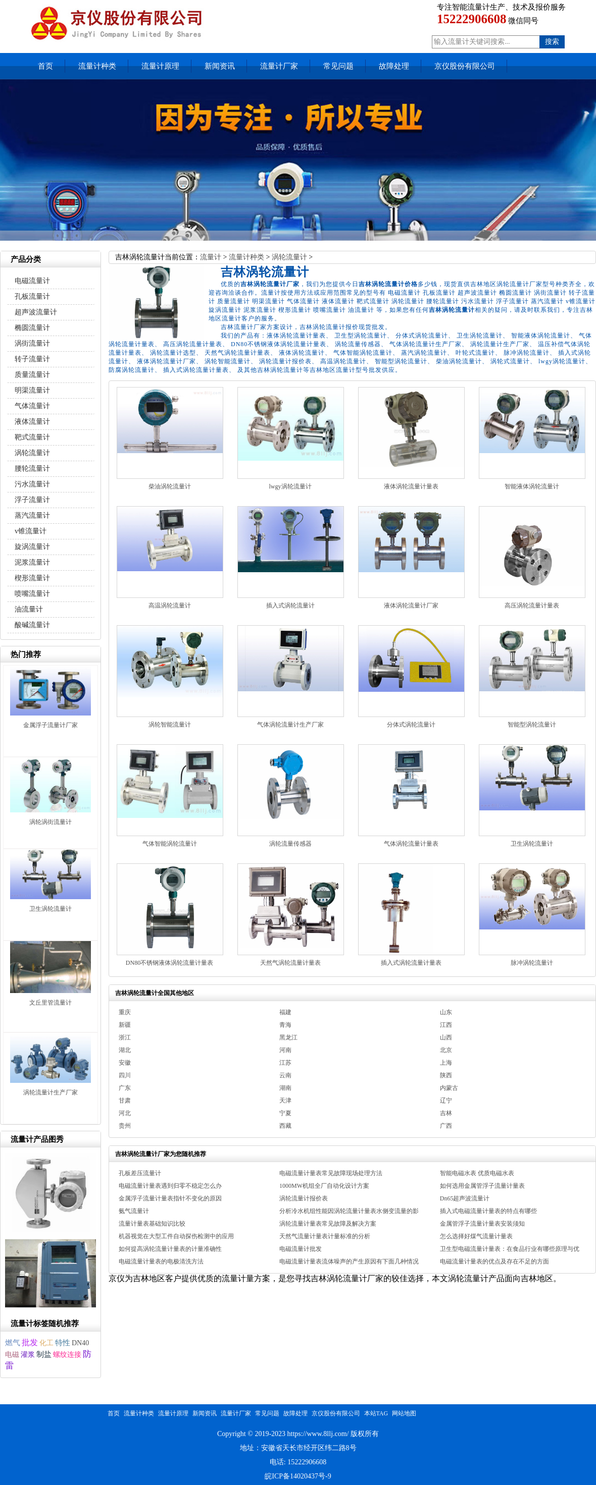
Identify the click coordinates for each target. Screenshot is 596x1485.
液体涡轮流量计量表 (411, 486)
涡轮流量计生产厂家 (50, 1092)
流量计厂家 (279, 66)
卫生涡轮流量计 (532, 843)
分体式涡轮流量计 (411, 724)
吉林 (446, 1113)
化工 (46, 1343)
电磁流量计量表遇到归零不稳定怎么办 (170, 1185)
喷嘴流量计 (32, 593)
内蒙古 (449, 1087)
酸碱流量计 (32, 625)
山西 (446, 1037)
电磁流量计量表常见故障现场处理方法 (330, 1173)
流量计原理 (160, 66)
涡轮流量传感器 (290, 843)
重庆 (125, 1012)
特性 (62, 1343)
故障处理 (394, 66)
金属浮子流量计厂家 (50, 725)
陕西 (446, 1075)
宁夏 (285, 1113)
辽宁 (446, 1100)
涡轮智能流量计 (169, 724)
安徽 (125, 1062)
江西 (446, 1024)
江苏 (285, 1062)
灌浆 (28, 1354)
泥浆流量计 (32, 562)
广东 (125, 1087)
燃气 (12, 1342)
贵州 (125, 1125)
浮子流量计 (32, 500)
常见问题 (338, 66)
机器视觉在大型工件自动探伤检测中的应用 (176, 1236)
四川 (125, 1075)
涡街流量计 (32, 343)
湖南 (285, 1087)
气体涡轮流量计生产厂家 (290, 724)
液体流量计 (32, 421)
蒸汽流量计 (32, 515)
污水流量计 (32, 484)
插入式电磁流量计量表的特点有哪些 (488, 1211)
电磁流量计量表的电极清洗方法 (161, 1261)
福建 (285, 1012)
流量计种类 (97, 66)
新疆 (125, 1024)
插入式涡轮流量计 (290, 605)
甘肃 (125, 1100)
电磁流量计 (32, 281)
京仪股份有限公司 (464, 66)
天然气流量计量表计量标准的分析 (324, 1236)
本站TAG (376, 1413)
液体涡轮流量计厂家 (411, 605)
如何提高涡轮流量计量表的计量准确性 (170, 1248)
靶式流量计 (32, 437)
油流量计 (29, 609)
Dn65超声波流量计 (465, 1198)
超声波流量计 (36, 312)
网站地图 (404, 1413)
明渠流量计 (32, 390)
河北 (125, 1113)
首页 (45, 66)
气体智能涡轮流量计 (169, 843)
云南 (285, 1075)
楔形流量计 (32, 578)
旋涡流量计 (32, 547)
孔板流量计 (32, 296)
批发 (30, 1342)
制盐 (44, 1354)
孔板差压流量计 (140, 1173)
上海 (446, 1062)
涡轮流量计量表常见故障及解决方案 (327, 1223)
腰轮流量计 (32, 468)
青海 (285, 1024)
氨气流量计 (134, 1211)
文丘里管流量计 (50, 1002)
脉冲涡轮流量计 (532, 962)
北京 (446, 1050)
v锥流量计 (30, 531)
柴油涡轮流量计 (169, 486)
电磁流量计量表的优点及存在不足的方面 (494, 1261)
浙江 (125, 1037)
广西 (446, 1125)
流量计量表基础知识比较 (152, 1223)
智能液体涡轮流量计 (532, 486)
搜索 (552, 41)
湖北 (125, 1050)
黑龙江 (288, 1037)
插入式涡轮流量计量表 (411, 962)
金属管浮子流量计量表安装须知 (482, 1223)
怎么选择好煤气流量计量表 (476, 1236)
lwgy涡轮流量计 (290, 486)
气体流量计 (32, 406)
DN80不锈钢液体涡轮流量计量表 (169, 962)
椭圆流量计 (32, 328)
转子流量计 (32, 359)
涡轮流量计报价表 (303, 1198)
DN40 (80, 1343)
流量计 (210, 257)
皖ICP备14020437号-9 (298, 1476)
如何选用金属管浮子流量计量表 (482, 1185)
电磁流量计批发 (300, 1248)
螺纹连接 (67, 1354)
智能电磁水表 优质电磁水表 (477, 1173)
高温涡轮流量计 (169, 605)
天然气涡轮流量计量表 (290, 962)
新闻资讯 (220, 66)
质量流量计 (32, 374)
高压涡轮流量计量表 (532, 605)
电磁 (12, 1354)
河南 (285, 1050)
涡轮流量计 (289, 257)
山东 (446, 1012)
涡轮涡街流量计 (50, 822)
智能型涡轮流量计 (532, 724)
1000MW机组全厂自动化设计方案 (324, 1185)
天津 (285, 1100)
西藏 (285, 1125)
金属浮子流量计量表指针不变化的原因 (170, 1198)
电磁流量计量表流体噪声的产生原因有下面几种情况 (349, 1261)
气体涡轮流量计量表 (411, 843)
